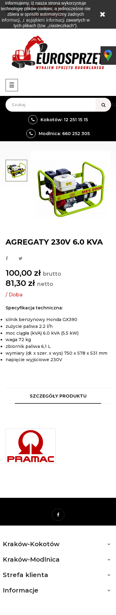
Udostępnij (7, 258)
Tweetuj (21, 258)
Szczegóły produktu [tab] (58, 396)
